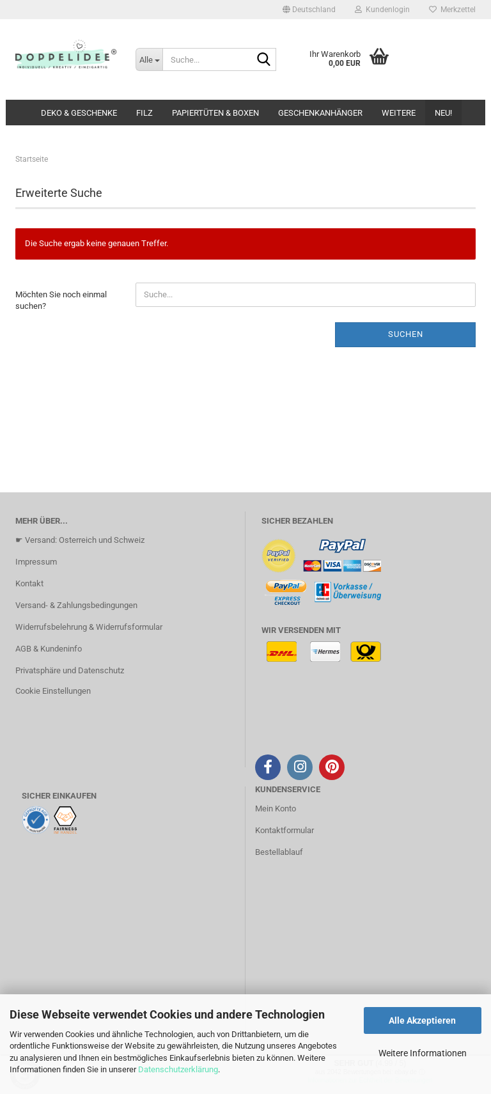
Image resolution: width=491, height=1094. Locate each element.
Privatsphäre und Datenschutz (69, 670)
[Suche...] (149, 59)
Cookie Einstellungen (53, 691)
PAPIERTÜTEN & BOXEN (215, 113)
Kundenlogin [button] (382, 9)
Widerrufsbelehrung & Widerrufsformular (88, 627)
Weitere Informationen (422, 1053)
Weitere (399, 113)
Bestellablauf (279, 852)
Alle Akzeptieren (422, 1020)
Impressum (36, 562)
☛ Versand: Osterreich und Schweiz (79, 540)
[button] (309, 9)
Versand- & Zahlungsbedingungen (76, 605)
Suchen (405, 334)
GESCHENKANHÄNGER (320, 113)
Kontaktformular (284, 830)
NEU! (443, 113)
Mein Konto (275, 808)
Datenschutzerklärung (178, 1069)
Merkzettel (452, 9)
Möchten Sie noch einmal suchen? (61, 300)
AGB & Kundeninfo (48, 648)
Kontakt (29, 583)
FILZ (144, 113)
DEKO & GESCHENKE (79, 113)
